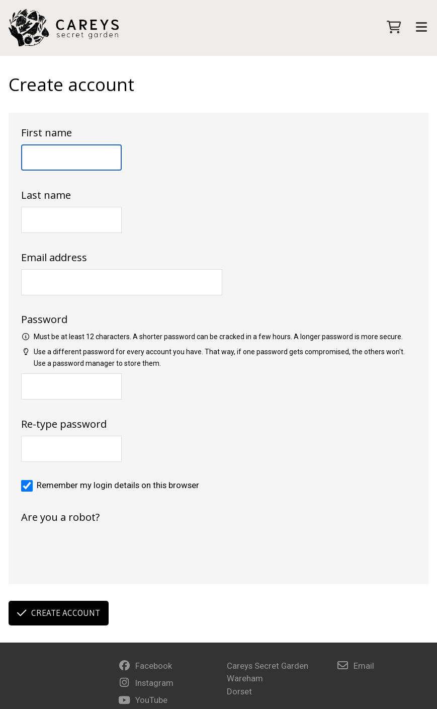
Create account (59, 613)
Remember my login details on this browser (118, 485)
